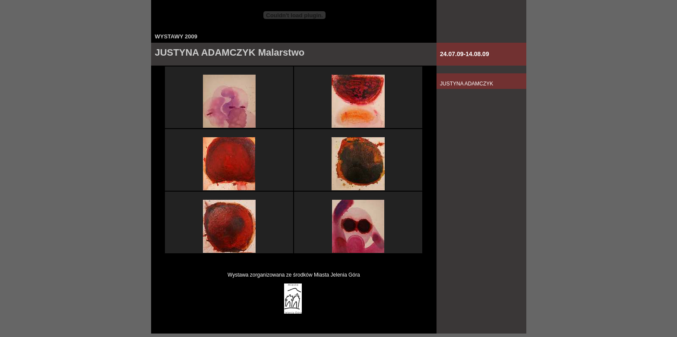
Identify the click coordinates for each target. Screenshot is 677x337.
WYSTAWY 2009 (176, 36)
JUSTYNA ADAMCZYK (466, 84)
